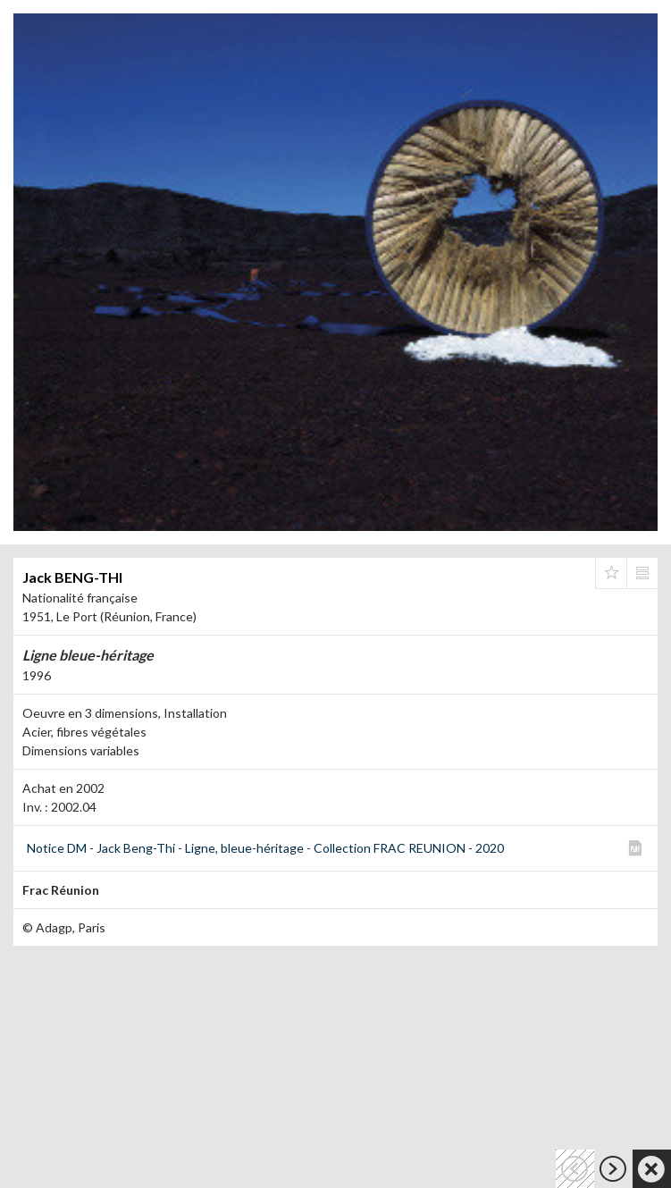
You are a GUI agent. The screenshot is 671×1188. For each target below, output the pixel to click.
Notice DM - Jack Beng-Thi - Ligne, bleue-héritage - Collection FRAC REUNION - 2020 (265, 847)
